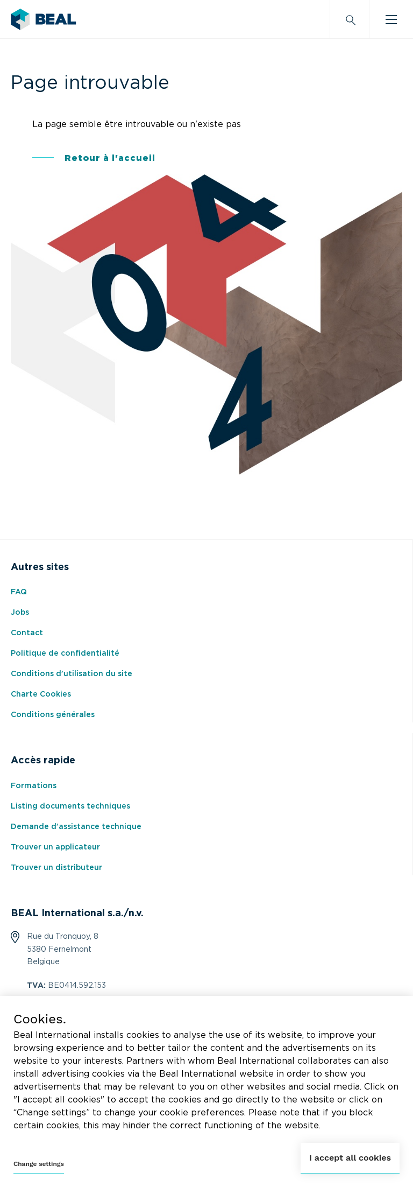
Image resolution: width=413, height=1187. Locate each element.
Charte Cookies (41, 694)
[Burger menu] (391, 19)
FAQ (19, 592)
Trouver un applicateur (55, 847)
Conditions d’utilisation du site (71, 674)
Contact (27, 633)
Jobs (20, 612)
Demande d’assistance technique (76, 827)
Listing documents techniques (70, 806)
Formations (33, 786)
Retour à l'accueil (110, 158)
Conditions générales (53, 715)
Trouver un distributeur (56, 868)
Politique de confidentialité (65, 653)
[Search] (349, 19)
